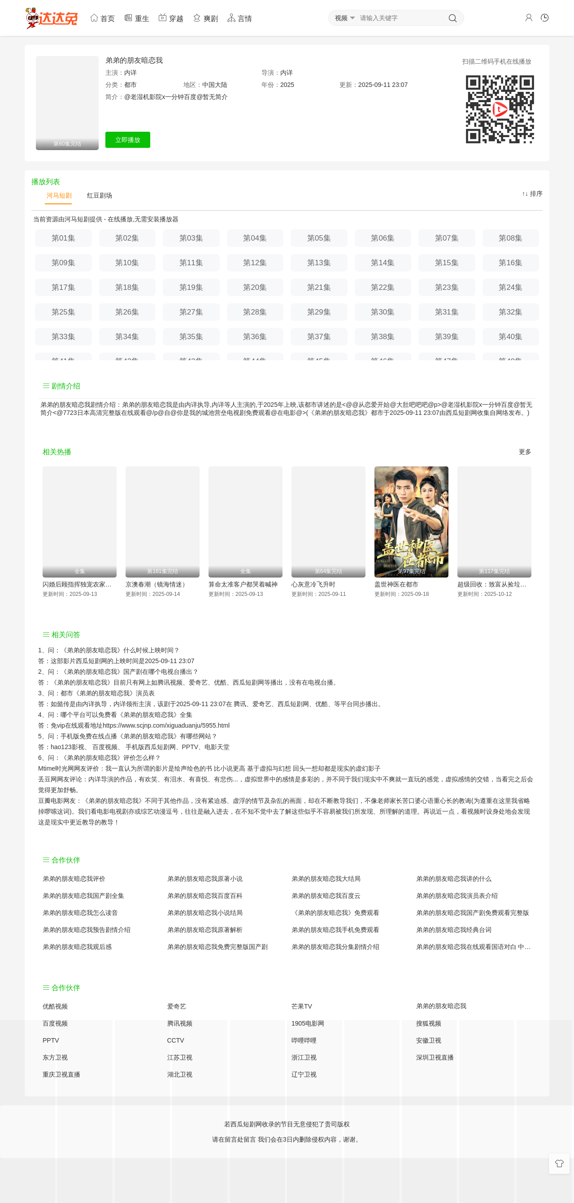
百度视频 (104, 746)
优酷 (321, 703)
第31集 (447, 312)
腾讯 (240, 703)
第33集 (63, 336)
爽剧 (204, 17)
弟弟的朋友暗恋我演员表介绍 (457, 895)
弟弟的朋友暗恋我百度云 (326, 895)
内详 (130, 72)
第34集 (127, 336)
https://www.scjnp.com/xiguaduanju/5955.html (166, 725)
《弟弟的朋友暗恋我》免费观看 (335, 912)
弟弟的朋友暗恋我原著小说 (205, 878)
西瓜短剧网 (461, 412)
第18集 (127, 287)
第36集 (255, 336)
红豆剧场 (98, 195)
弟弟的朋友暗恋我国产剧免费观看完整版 (472, 912)
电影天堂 (217, 746)
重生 (136, 17)
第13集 (319, 263)
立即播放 (127, 139)
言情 (239, 17)
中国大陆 (214, 84)
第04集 (255, 238)
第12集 (255, 263)
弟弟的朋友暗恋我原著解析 (205, 929)
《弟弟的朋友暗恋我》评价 (98, 757)
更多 (525, 451)
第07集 (447, 238)
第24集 (510, 287)
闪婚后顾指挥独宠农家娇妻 (80, 584)
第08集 (510, 238)
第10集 (127, 263)
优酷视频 (55, 1006)
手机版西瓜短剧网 (151, 746)
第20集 (255, 287)
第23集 (447, 287)
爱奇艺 (261, 703)
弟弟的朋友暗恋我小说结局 (205, 912)
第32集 (510, 312)
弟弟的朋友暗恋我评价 (74, 878)
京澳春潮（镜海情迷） (157, 584)
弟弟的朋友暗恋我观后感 (77, 946)
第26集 (127, 312)
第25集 (63, 312)
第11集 (191, 263)
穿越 (170, 17)
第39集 (447, 336)
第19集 (191, 287)
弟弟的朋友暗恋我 (134, 60)
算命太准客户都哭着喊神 (243, 584)
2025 (287, 84)
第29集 (319, 312)
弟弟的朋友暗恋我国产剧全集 (83, 895)
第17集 (63, 287)
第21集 (319, 287)
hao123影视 (67, 746)
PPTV (190, 746)
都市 (130, 84)
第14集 (383, 263)
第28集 (255, 312)
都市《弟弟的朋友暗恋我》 (98, 693)
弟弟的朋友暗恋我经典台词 (453, 929)
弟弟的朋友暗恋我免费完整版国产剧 (217, 946)
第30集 (383, 312)
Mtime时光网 (56, 768)
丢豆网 (47, 779)
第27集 (191, 312)
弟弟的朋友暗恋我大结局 (326, 878)
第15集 (447, 263)
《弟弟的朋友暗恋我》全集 (154, 714)
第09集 (63, 263)
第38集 (383, 336)
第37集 (319, 336)
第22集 (383, 287)
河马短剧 (58, 195)
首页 (102, 17)
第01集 (63, 238)
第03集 (191, 238)
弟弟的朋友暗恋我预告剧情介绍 (86, 929)
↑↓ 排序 (532, 193)
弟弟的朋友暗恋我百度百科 (205, 895)
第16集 (510, 263)
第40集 (510, 336)
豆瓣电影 (50, 800)
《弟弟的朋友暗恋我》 (92, 650)
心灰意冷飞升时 (313, 584)
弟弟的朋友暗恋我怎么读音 (80, 912)
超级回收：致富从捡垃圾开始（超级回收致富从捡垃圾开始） (494, 584)
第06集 (383, 238)
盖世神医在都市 (396, 584)
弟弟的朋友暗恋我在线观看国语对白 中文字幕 (474, 946)
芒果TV (301, 1006)
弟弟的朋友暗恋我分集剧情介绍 (335, 946)
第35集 (191, 336)
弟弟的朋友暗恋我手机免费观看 (335, 929)
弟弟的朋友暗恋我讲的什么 (453, 878)
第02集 (127, 238)
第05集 (319, 238)
